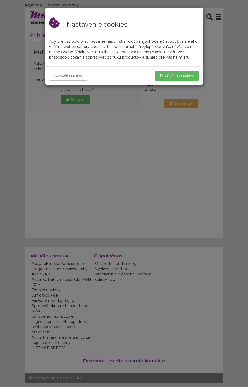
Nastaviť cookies (68, 76)
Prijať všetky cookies (177, 76)
